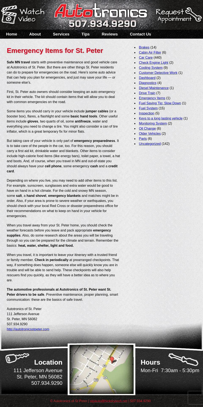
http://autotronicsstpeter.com (28, 329)
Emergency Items (152, 98)
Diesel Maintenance (154, 88)
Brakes (144, 47)
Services (61, 34)
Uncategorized (150, 144)
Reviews (110, 34)
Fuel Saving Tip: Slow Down (160, 103)
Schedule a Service (178, 17)
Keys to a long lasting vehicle (160, 118)
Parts (143, 138)
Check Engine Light (153, 62)
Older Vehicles (150, 133)
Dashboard (147, 78)
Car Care (146, 57)
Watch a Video (24, 15)
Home (11, 34)
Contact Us (140, 34)
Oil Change (147, 128)
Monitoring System (153, 123)
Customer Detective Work (158, 73)
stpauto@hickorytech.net (108, 401)
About (35, 34)
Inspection (146, 113)
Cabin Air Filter (150, 52)
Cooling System (151, 67)
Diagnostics (147, 83)
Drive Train (147, 93)
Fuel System (148, 108)
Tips (85, 34)
